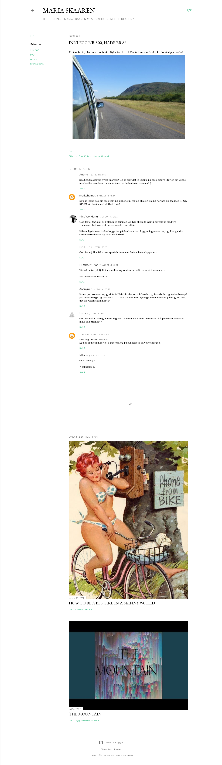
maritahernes (87, 195)
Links (58, 19)
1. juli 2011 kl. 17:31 (98, 174)
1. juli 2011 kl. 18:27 (106, 195)
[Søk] (189, 10)
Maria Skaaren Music (79, 19)
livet (32, 54)
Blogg (47, 19)
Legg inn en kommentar (87, 720)
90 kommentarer (84, 609)
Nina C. (83, 247)
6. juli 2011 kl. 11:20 (100, 334)
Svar (82, 188)
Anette (83, 174)
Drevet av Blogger (111, 742)
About (102, 19)
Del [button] (32, 36)
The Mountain (85, 714)
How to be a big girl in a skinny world (112, 603)
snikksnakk (36, 63)
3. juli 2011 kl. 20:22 (100, 289)
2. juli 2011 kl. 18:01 (109, 265)
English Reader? (121, 19)
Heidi (82, 313)
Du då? (34, 50)
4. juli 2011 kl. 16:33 (96, 313)
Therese (84, 334)
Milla (82, 355)
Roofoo (117, 749)
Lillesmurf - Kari (88, 264)
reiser (33, 59)
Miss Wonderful (88, 216)
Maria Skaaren (69, 10)
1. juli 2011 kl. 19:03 (109, 216)
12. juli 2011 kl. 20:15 (95, 355)
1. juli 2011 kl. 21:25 (98, 247)
